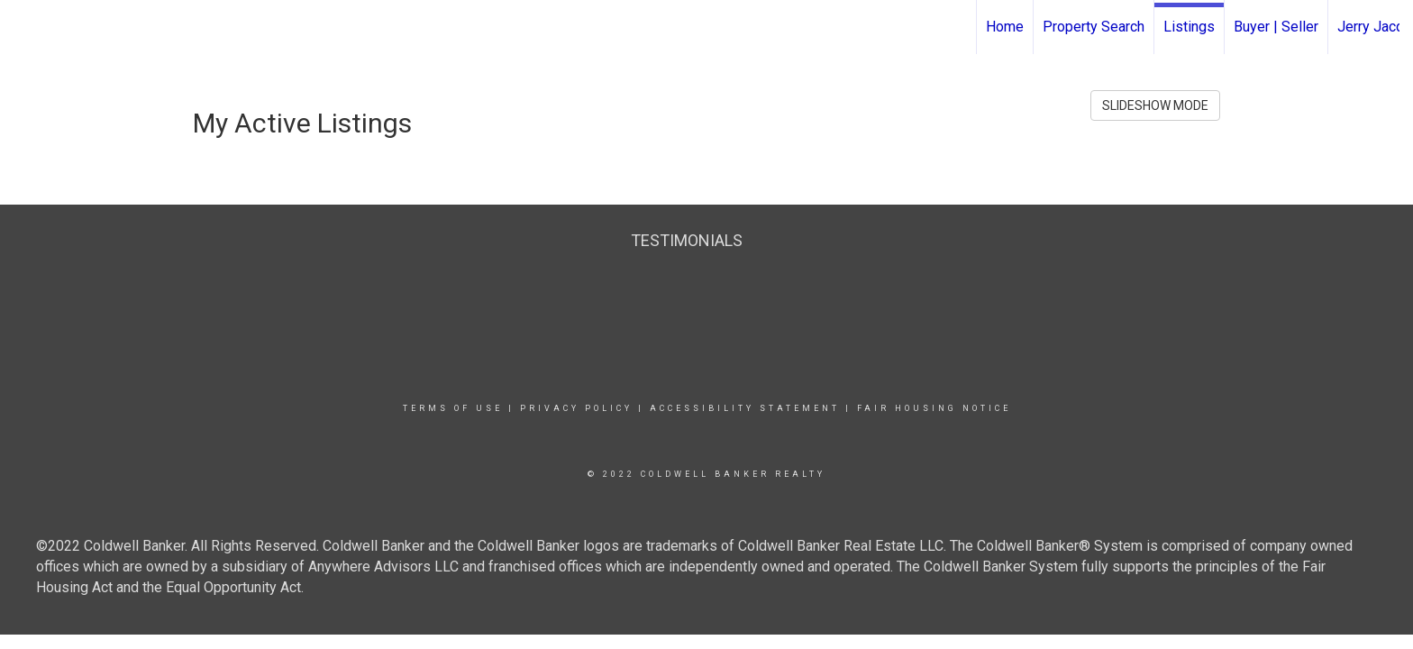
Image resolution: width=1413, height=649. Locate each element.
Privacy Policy (576, 408)
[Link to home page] (23, 27)
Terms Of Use (453, 408)
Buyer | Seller (1276, 26)
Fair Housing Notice (934, 408)
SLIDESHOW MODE (1155, 105)
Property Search (1093, 26)
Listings (1189, 26)
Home (1005, 26)
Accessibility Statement (745, 408)
